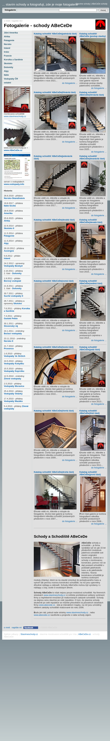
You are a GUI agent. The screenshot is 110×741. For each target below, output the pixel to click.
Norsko (7, 44)
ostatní (7, 82)
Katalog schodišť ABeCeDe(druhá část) (55, 472)
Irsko (6, 52)
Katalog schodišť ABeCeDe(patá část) (92, 349)
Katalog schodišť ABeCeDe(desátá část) (55, 220)
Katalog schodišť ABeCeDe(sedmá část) (92, 282)
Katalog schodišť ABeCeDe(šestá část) (55, 347)
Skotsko (8, 63)
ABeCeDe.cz (84, 634)
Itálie (6, 75)
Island (7, 48)
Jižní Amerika (11, 32)
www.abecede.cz (47, 605)
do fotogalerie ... (69, 83)
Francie (8, 55)
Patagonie (9, 40)
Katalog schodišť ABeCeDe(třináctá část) (55, 92)
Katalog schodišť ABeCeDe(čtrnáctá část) (92, 94)
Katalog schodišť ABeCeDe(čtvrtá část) (55, 411)
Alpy (6, 71)
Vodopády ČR (11, 79)
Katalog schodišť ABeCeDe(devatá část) (92, 221)
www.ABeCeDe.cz (13, 150)
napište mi (17, 21)
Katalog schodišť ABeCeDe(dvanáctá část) (92, 158)
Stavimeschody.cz (29, 634)
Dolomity (8, 67)
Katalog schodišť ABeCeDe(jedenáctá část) (55, 158)
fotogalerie (10, 10)
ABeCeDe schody (99, 4)
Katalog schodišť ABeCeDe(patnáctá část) (55, 34)
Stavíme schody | (83, 4)
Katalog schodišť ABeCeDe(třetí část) (92, 412)
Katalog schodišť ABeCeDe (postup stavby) (92, 35)
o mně (7, 21)
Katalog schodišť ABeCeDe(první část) (92, 474)
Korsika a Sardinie (13, 59)
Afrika (7, 36)
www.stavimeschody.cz (15, 116)
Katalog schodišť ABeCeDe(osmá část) (55, 281)
